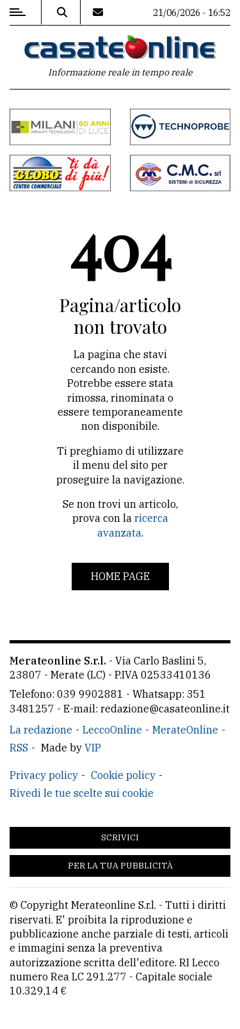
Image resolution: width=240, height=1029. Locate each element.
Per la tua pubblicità (120, 865)
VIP (92, 747)
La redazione (41, 729)
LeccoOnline (112, 729)
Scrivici (120, 837)
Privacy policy (44, 775)
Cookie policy (123, 775)
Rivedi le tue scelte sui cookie (82, 793)
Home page (120, 576)
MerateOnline (185, 729)
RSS (19, 747)
